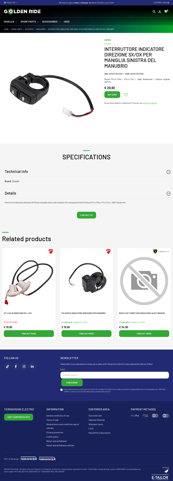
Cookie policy (52, 436)
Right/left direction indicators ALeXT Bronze (142, 313)
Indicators (40, 29)
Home (6, 29)
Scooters (29, 29)
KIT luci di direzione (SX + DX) (18, 313)
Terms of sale (52, 419)
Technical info (16, 171)
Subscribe (74, 382)
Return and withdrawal (56, 440)
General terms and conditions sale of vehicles (62, 425)
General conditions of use (57, 414)
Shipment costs (96, 423)
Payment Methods (97, 419)
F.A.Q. (91, 427)
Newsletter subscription (100, 432)
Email (62, 369)
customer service (150, 103)
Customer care (161, 2)
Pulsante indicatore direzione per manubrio (83, 313)
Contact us (86, 215)
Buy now (112, 94)
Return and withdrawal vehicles (60, 444)
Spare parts (16, 29)
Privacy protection (54, 431)
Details (10, 193)
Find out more (28, 333)
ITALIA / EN (10, 2)
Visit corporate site (18, 416)
